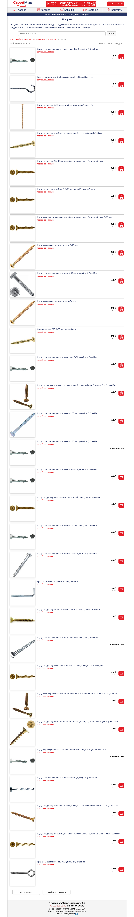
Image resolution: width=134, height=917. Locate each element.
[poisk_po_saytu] (62, 33)
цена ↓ (110, 43)
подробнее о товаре (45, 52)
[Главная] (22, 3)
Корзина (67, 9)
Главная (19, 9)
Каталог (43, 9)
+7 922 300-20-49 (58, 906)
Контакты (114, 9)
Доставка (90, 9)
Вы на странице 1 (26, 892)
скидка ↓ (119, 43)
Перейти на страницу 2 (56, 892)
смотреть (85, 14)
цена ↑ (102, 43)
